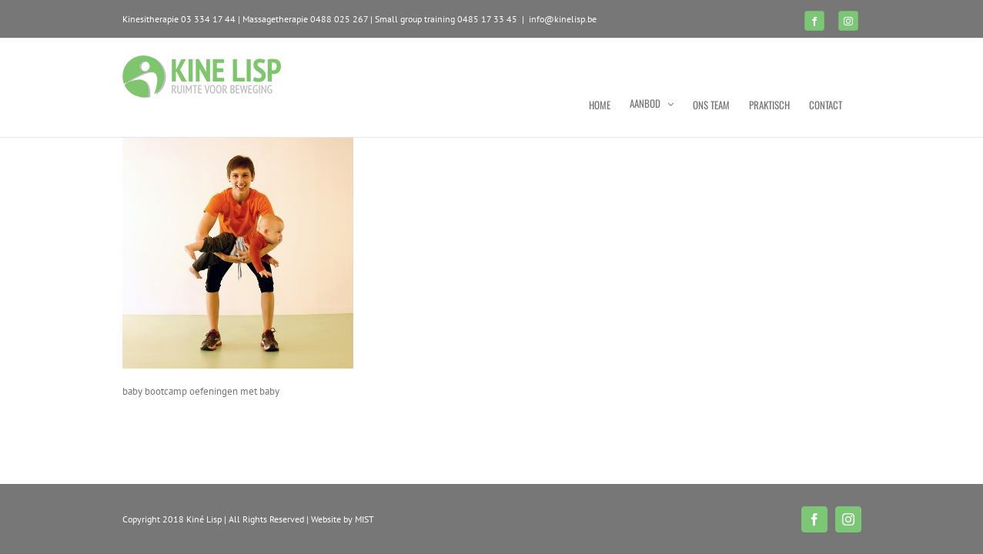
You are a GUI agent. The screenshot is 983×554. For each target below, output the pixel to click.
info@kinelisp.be (563, 19)
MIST (364, 519)
